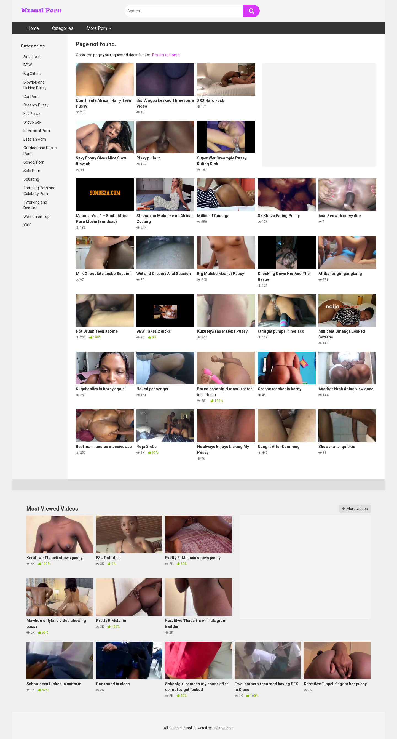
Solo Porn (31, 171)
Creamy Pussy (36, 105)
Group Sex (32, 122)
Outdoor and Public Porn (40, 151)
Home (33, 28)
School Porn (33, 162)
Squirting (31, 179)
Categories (62, 28)
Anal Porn (32, 56)
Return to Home (166, 55)
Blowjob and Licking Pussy (35, 85)
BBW (27, 65)
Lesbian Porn (34, 139)
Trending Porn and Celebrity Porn (39, 191)
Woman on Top (36, 216)
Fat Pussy (31, 113)
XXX (27, 225)
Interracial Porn (36, 131)
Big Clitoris (32, 73)
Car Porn (31, 96)
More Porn (97, 28)
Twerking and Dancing (35, 205)
